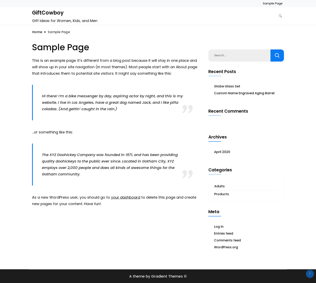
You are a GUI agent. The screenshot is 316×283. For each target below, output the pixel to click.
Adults (219, 186)
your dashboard (125, 197)
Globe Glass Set (227, 86)
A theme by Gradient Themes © (158, 276)
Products (221, 194)
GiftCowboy (48, 12)
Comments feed (227, 240)
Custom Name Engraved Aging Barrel (244, 93)
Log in (218, 226)
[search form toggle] (280, 16)
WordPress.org (226, 247)
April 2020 (222, 152)
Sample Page (273, 3)
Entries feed (223, 233)
